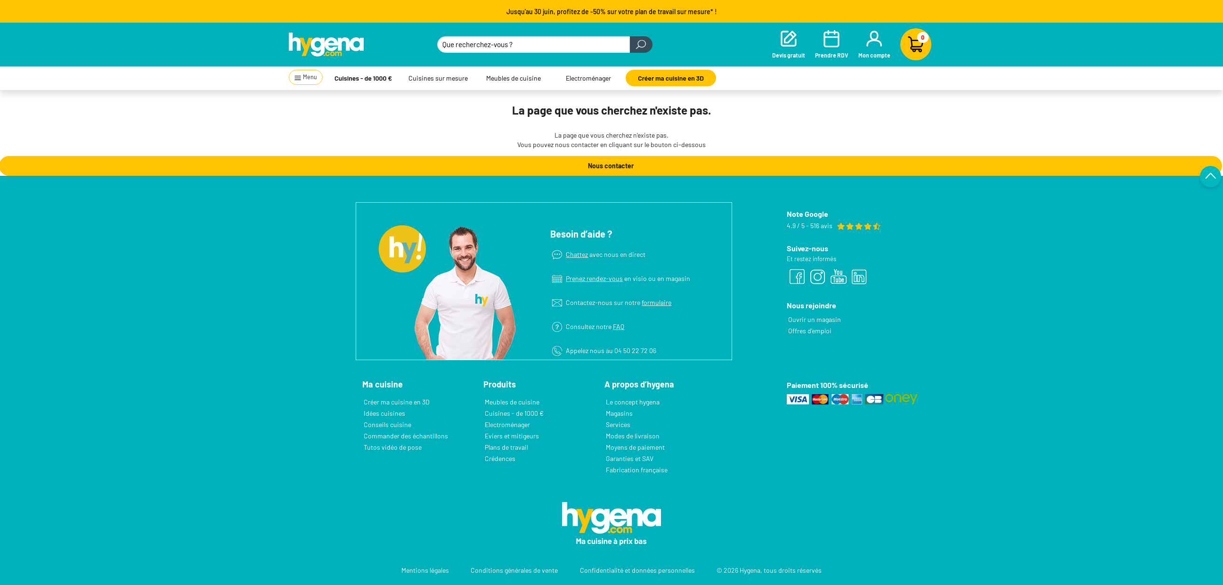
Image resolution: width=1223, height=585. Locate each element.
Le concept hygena (633, 402)
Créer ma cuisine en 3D (671, 78)
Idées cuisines (384, 413)
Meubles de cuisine (513, 78)
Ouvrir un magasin (814, 319)
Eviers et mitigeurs (512, 436)
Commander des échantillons (406, 436)
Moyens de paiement (635, 447)
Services (618, 424)
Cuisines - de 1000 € (363, 78)
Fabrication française (637, 470)
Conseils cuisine (387, 424)
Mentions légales (425, 570)
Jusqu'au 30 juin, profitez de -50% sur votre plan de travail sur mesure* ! (611, 12)
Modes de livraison (633, 436)
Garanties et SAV (629, 458)
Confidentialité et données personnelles (637, 570)
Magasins (619, 413)
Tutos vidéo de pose (393, 447)
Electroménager (588, 78)
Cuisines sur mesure (438, 78)
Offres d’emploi (810, 331)
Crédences (500, 458)
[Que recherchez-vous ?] (533, 44)
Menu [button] (305, 78)
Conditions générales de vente (514, 570)
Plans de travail (506, 447)
